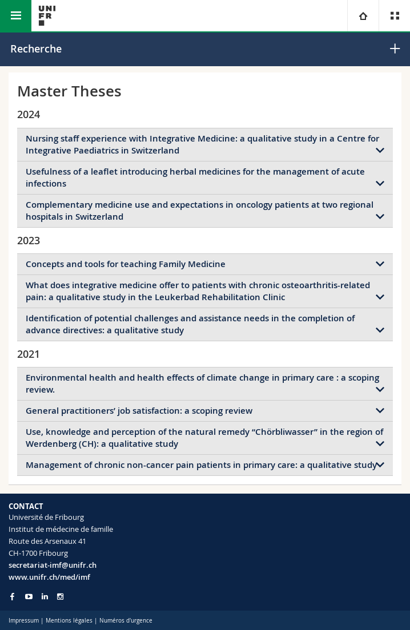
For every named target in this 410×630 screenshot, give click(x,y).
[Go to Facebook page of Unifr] (12, 596)
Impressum (24, 620)
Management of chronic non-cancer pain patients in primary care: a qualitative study (201, 465)
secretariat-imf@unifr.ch (53, 565)
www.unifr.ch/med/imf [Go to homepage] (49, 577)
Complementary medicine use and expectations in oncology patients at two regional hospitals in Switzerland (199, 211)
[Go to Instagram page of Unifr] (60, 596)
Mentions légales (69, 620)
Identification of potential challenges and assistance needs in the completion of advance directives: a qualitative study (190, 324)
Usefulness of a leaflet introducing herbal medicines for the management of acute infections (195, 177)
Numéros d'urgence (125, 620)
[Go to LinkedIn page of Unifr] (45, 596)
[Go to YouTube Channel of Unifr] (29, 596)
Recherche (36, 48)
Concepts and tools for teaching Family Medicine (126, 264)
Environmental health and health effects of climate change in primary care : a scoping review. (202, 383)
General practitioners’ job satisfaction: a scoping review (139, 411)
